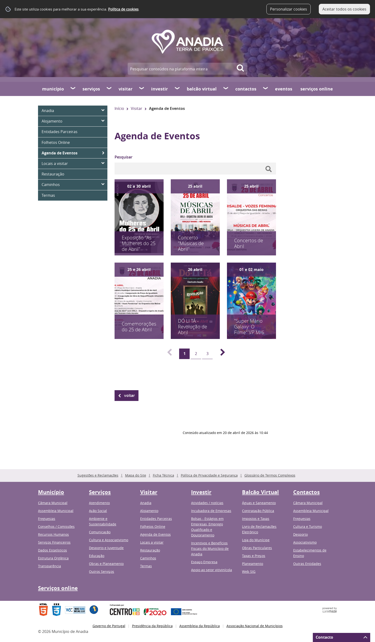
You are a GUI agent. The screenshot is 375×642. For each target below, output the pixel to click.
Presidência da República (152, 626)
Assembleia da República (199, 626)
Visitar (125, 89)
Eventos (283, 89)
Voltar (129, 395)
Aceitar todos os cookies (344, 9)
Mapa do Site (135, 475)
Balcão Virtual (202, 89)
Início (119, 108)
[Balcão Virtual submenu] (226, 89)
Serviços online (316, 89)
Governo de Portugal (109, 626)
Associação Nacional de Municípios (254, 626)
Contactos (245, 89)
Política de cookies (123, 9)
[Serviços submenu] (109, 89)
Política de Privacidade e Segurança (209, 475)
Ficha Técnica (163, 475)
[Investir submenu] (177, 89)
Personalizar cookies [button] (288, 9)
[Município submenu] (73, 89)
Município (53, 89)
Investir (159, 89)
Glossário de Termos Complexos (269, 475)
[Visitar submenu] (142, 89)
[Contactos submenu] (265, 89)
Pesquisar (123, 157)
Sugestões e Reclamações (97, 475)
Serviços (91, 89)
